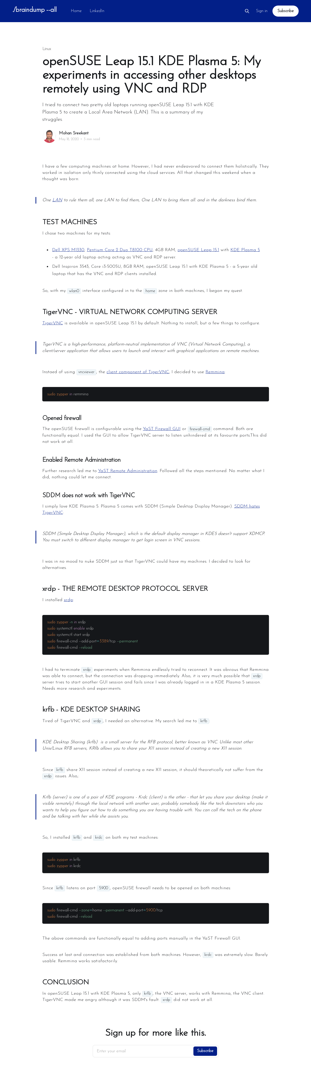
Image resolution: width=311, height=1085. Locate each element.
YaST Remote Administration (127, 471)
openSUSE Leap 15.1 (198, 250)
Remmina (215, 372)
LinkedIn (97, 11)
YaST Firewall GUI (162, 429)
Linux (46, 49)
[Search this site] (247, 11)
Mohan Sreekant (73, 133)
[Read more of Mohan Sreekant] (49, 136)
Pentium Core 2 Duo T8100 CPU (120, 250)
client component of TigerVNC (138, 372)
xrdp (68, 600)
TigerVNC (52, 323)
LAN (57, 200)
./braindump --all (34, 10)
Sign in (261, 11)
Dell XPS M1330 (68, 250)
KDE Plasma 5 (245, 250)
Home (76, 11)
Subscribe (285, 11)
